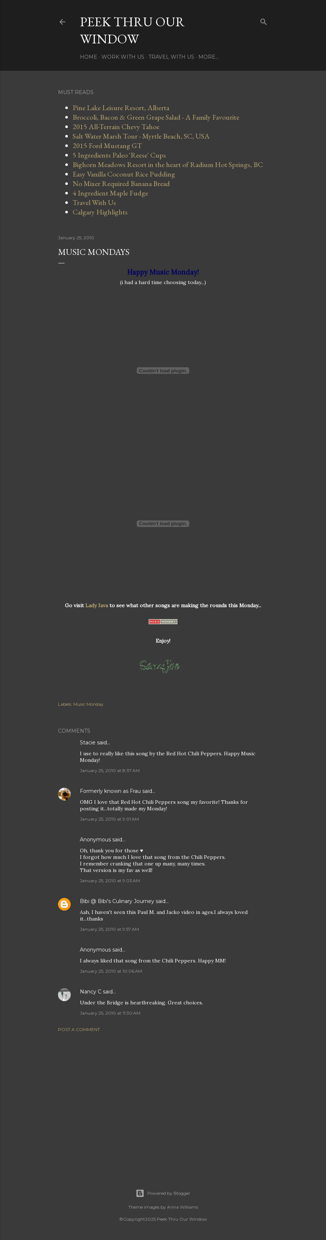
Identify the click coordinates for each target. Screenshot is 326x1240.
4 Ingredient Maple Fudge (110, 193)
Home (88, 57)
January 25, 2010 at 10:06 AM (111, 971)
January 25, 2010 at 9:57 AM (109, 929)
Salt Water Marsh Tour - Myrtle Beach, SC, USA (141, 136)
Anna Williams (182, 1207)
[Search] (263, 20)
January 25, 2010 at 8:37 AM (110, 770)
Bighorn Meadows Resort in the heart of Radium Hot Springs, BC (168, 164)
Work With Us (122, 57)
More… (208, 57)
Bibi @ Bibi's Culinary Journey (117, 901)
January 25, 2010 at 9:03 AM (110, 880)
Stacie (88, 742)
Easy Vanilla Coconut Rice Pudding (124, 174)
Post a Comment (79, 1029)
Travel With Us (171, 57)
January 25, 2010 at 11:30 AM (110, 1013)
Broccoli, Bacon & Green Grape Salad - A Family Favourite (156, 117)
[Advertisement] (163, 1101)
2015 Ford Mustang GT (107, 145)
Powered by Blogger (163, 1193)
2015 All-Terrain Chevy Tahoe (116, 126)
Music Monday (88, 704)
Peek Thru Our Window (132, 30)
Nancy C (90, 991)
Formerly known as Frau (110, 791)
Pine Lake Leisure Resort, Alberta (121, 107)
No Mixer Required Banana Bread (121, 183)
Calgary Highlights (100, 212)
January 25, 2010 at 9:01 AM (109, 819)
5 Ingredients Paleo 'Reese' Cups (119, 155)
